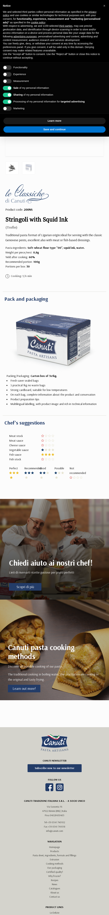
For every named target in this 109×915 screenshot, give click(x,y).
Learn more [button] (54, 120)
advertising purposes (25, 36)
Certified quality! (54, 871)
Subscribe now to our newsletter (54, 768)
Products (54, 851)
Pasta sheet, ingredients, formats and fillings (54, 855)
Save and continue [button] (54, 129)
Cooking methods (54, 863)
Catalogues (54, 888)
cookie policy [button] (38, 22)
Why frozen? (54, 876)
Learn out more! (24, 688)
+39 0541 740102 (56, 822)
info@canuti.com (54, 831)
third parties (65, 25)
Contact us (54, 896)
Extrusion (54, 859)
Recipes (54, 880)
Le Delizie (54, 912)
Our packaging (54, 867)
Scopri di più (25, 586)
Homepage (54, 847)
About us (54, 892)
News (54, 884)
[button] (104, 6)
